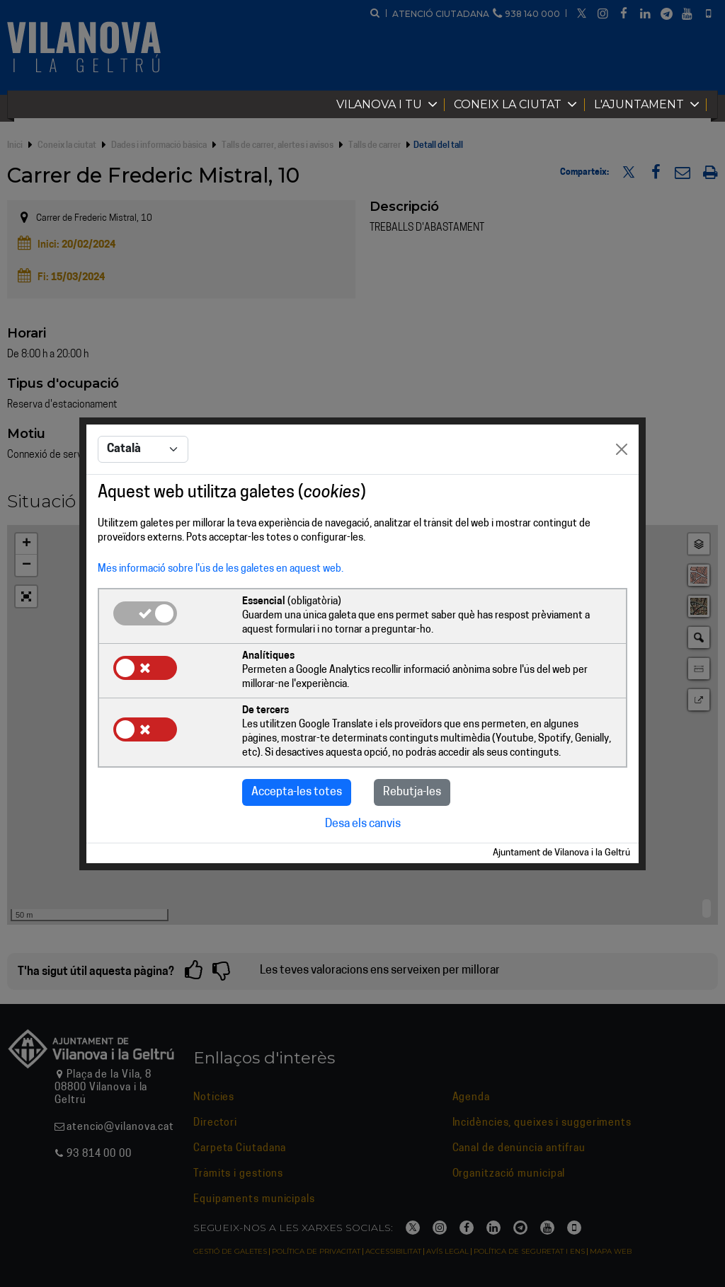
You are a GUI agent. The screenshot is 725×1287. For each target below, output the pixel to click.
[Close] (621, 449)
